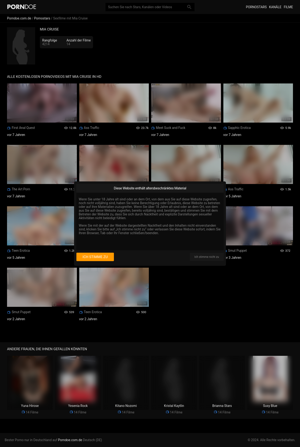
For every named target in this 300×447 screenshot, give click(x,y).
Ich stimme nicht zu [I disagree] (207, 257)
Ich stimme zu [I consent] (95, 257)
